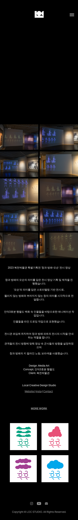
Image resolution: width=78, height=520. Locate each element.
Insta (39, 391)
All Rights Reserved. (54, 512)
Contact (48, 391)
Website (29, 391)
